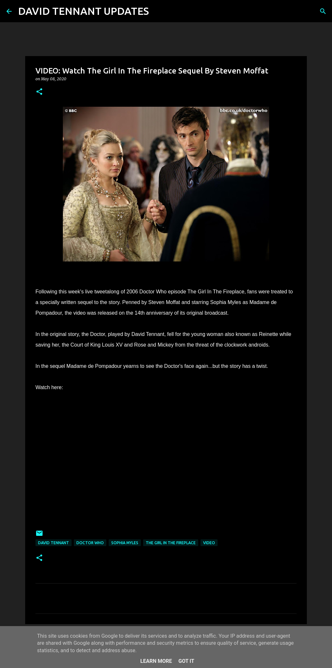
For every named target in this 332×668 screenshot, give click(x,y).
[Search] (158, 11)
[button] (39, 92)
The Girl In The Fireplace (171, 543)
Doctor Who (90, 543)
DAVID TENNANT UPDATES (83, 11)
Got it (186, 661)
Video (209, 543)
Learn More (156, 661)
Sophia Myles (124, 543)
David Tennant (53, 543)
